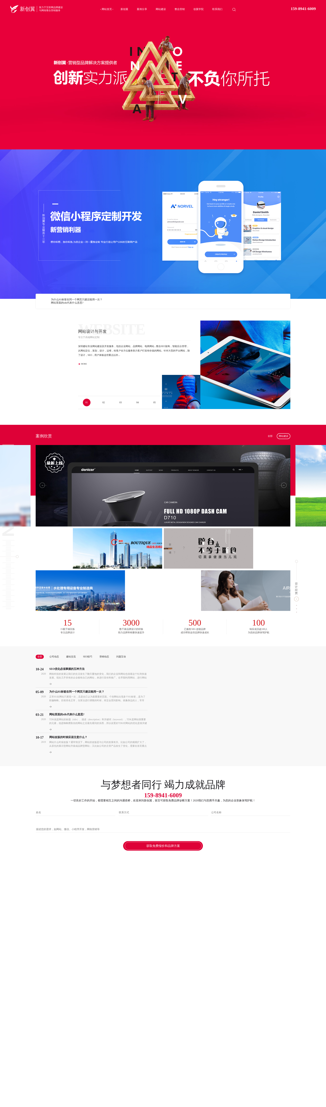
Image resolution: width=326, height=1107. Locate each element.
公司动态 (54, 656)
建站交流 (71, 656)
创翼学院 (198, 9)
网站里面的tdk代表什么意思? (67, 302)
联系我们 (217, 9)
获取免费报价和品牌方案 (163, 846)
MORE (82, 363)
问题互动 (121, 656)
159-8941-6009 (303, 8)
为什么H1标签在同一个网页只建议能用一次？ (76, 299)
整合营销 (180, 9)
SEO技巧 (87, 656)
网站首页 (107, 9)
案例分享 (142, 9)
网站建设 (161, 9)
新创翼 (124, 9)
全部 (270, 436)
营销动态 (104, 656)
